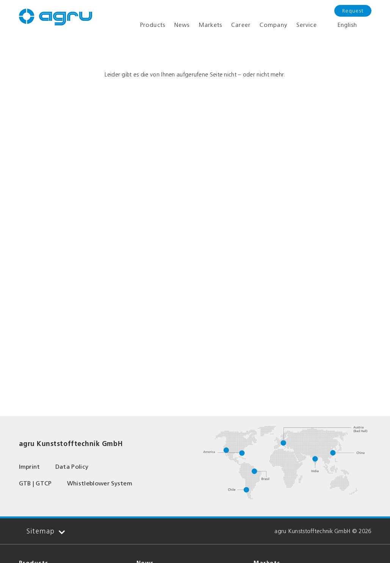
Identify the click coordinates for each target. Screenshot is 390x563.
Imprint (29, 466)
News (182, 24)
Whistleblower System (99, 483)
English (341, 25)
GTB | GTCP (35, 483)
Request (352, 11)
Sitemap (46, 531)
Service (306, 24)
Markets (210, 24)
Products (152, 24)
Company (273, 24)
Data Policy (72, 466)
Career (241, 24)
